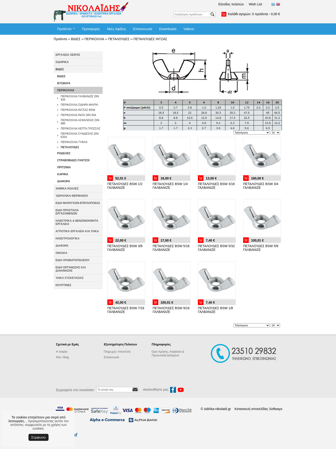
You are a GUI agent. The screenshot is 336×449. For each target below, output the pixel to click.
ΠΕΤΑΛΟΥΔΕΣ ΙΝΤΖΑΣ (150, 39)
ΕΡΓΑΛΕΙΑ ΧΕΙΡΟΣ (68, 54)
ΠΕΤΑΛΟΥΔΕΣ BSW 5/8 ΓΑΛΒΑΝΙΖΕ (260, 248)
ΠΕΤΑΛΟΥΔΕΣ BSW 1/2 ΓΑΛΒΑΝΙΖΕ (125, 185)
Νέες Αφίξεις (116, 29)
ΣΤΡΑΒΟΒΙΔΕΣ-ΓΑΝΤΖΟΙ (73, 160)
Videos (188, 29)
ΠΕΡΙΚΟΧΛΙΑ (94, 39)
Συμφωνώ (38, 437)
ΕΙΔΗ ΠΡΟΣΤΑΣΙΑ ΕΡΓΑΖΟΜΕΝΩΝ (67, 212)
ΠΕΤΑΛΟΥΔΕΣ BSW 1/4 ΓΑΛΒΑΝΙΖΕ (170, 185)
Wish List (255, 4)
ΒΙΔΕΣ (75, 39)
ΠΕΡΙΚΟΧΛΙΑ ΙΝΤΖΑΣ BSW (78, 110)
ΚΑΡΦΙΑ (62, 174)
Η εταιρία (61, 351)
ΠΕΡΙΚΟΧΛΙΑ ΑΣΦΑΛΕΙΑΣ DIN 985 (80, 122)
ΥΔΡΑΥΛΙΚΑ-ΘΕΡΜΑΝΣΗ (72, 195)
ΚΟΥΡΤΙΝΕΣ (63, 285)
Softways (275, 409)
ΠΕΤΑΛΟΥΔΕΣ (118, 39)
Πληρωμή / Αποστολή (117, 351)
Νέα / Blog (62, 357)
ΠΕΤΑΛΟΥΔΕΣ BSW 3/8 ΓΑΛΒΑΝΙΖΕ (125, 248)
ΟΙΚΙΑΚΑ (61, 253)
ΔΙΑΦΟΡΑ (63, 181)
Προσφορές (91, 29)
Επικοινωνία (142, 29)
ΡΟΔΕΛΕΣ (63, 153)
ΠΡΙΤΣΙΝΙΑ (64, 167)
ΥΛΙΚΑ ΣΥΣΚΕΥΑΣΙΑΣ (70, 278)
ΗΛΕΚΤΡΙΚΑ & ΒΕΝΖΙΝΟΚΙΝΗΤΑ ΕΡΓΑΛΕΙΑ (77, 222)
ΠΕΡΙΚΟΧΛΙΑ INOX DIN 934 (78, 115)
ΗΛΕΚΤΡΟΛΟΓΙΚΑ (68, 238)
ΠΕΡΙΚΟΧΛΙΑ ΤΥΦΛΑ (74, 142)
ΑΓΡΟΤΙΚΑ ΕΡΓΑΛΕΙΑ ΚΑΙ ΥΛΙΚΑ (77, 231)
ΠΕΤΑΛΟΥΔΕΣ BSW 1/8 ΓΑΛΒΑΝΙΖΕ (215, 310)
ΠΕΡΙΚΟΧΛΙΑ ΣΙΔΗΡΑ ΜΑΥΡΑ (79, 104)
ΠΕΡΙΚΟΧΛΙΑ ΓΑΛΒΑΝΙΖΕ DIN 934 (80, 98)
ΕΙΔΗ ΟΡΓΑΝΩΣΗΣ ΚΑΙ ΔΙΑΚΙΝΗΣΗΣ (71, 269)
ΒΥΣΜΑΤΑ (63, 83)
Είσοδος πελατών (231, 4)
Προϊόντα (64, 29)
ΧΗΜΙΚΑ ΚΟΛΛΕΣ (67, 188)
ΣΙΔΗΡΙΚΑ (62, 62)
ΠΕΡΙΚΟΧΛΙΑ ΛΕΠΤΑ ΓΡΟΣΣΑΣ (80, 128)
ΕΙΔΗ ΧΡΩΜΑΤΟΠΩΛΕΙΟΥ (73, 260)
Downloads (167, 29)
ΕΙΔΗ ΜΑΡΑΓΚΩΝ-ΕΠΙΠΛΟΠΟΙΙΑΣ (78, 203)
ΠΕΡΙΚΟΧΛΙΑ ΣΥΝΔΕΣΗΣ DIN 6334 (80, 135)
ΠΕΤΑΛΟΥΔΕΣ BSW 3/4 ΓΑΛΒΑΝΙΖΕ (260, 185)
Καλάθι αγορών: (254, 14)
